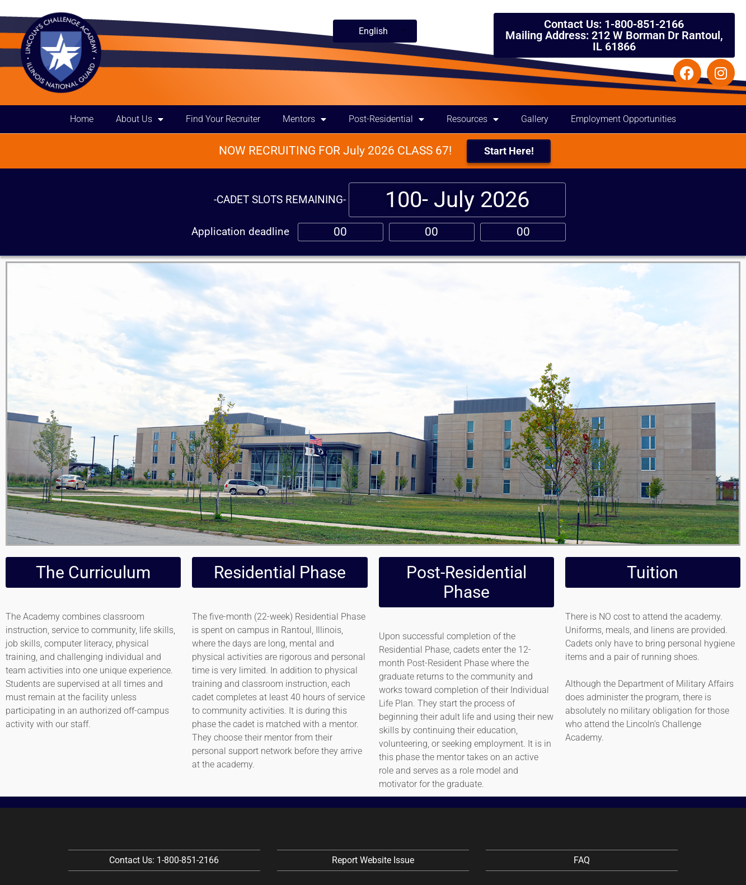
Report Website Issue (373, 860)
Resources (473, 119)
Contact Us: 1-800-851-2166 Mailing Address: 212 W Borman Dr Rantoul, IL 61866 (614, 35)
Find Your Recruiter (223, 119)
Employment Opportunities (623, 119)
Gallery (534, 119)
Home (81, 119)
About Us (139, 119)
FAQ (582, 860)
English (373, 31)
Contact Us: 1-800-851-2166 (164, 860)
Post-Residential (386, 119)
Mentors (304, 119)
